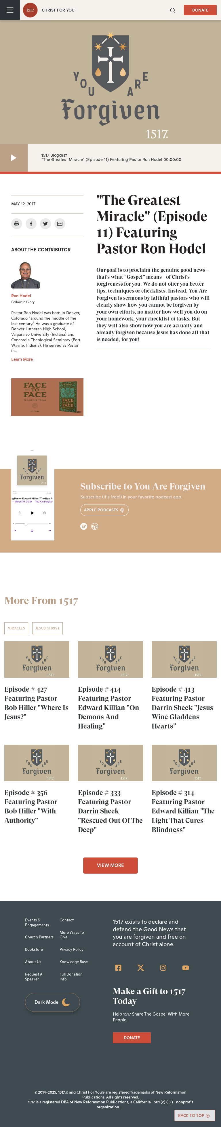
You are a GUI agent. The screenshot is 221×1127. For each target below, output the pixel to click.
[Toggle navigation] (10, 10)
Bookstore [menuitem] (34, 949)
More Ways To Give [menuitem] (72, 935)
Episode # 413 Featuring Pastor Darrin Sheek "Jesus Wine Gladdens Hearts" (182, 708)
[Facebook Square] (118, 967)
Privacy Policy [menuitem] (71, 949)
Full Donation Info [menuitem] (71, 977)
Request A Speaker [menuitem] (34, 977)
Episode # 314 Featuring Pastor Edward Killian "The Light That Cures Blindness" (183, 811)
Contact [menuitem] (67, 920)
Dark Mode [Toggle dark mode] (53, 1002)
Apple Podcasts (104, 510)
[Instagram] (163, 967)
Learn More (22, 359)
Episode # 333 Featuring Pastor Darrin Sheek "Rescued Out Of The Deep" (110, 811)
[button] (172, 9)
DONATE (200, 10)
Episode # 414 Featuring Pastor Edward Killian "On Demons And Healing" (108, 708)
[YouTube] (185, 967)
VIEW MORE (110, 865)
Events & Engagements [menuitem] (37, 922)
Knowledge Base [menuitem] (74, 961)
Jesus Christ (47, 628)
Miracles (16, 628)
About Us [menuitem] (33, 961)
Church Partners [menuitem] (39, 937)
